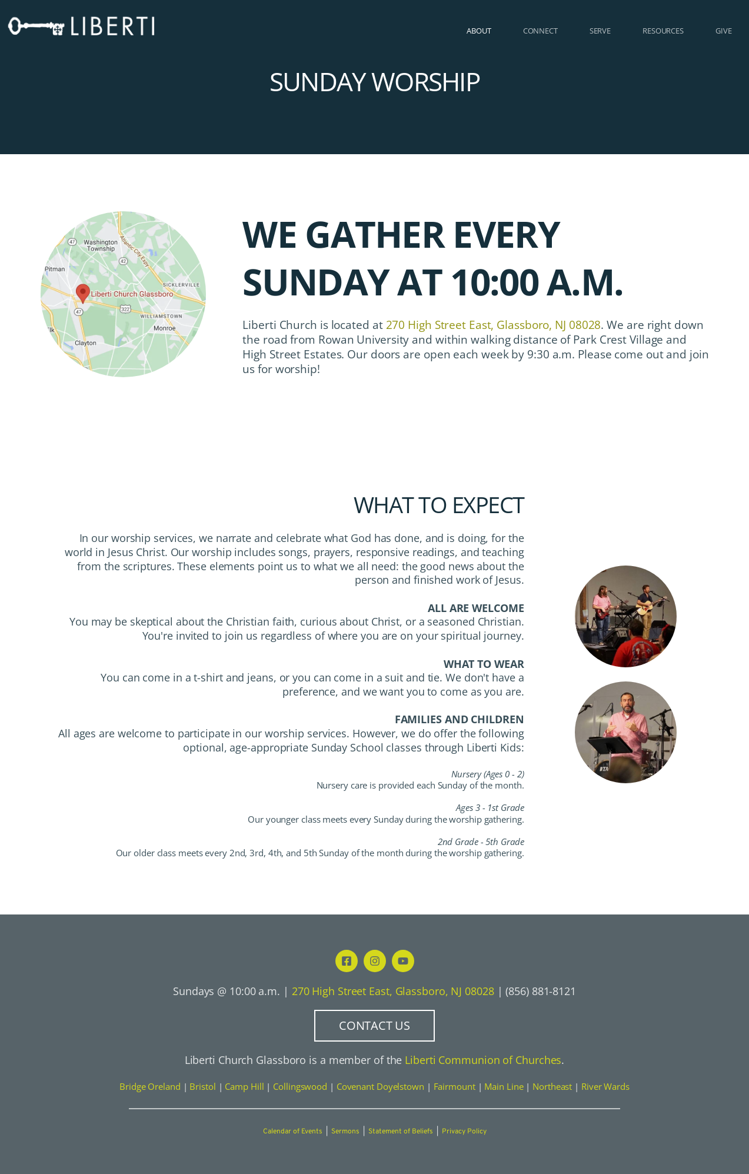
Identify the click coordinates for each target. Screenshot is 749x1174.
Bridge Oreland (150, 1086)
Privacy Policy (464, 1131)
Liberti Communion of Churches (483, 1060)
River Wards (605, 1086)
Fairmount (454, 1086)
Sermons (345, 1131)
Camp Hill (244, 1086)
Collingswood (300, 1086)
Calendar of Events (292, 1131)
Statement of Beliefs (400, 1131)
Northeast (552, 1086)
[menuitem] (479, 31)
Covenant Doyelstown (380, 1086)
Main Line (503, 1086)
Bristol (202, 1086)
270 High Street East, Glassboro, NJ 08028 (393, 990)
